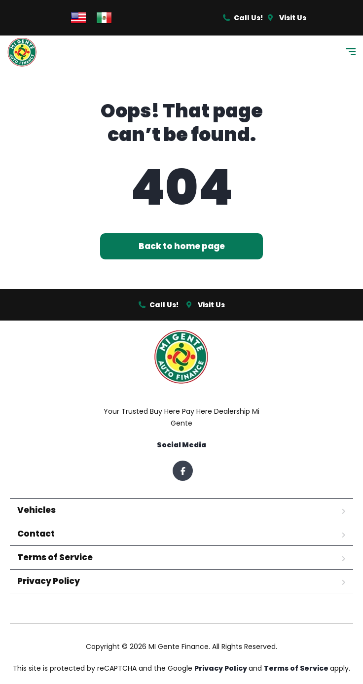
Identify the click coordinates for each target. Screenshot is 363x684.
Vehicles (36, 510)
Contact (36, 534)
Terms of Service (55, 557)
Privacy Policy (48, 581)
